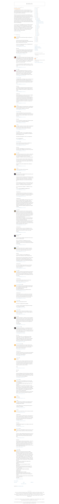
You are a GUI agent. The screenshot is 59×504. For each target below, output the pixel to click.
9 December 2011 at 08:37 (20, 355)
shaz (16, 316)
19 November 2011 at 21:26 (21, 67)
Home (24, 482)
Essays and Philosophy (19, 284)
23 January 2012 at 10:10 (20, 412)
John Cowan (17, 428)
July (36, 29)
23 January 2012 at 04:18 (20, 407)
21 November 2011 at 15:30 (21, 129)
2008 (36, 39)
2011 (36, 17)
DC (16, 105)
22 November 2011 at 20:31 (21, 189)
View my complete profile (39, 62)
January (37, 35)
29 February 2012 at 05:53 (20, 420)
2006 (36, 41)
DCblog (29, 3)
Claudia (17, 209)
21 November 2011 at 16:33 (21, 139)
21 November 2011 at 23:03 (21, 145)
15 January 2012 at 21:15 (20, 377)
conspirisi (17, 357)
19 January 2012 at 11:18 (20, 398)
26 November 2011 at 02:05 (21, 282)
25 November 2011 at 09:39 (21, 268)
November (37, 19)
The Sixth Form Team (19, 343)
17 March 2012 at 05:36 (20, 437)
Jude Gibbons (18, 77)
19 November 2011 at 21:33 (21, 75)
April (37, 31)
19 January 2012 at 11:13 (20, 393)
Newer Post (15, 482)
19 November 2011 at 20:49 (21, 46)
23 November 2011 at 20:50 (21, 232)
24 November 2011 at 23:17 (21, 261)
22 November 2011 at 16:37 (21, 170)
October (37, 25)
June (37, 30)
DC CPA (17, 131)
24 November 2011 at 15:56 (21, 251)
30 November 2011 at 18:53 (21, 298)
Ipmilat (17, 69)
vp (16, 400)
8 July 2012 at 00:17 (19, 447)
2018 (36, 8)
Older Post (32, 482)
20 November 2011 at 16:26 (21, 109)
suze (16, 246)
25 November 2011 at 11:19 (21, 276)
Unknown (17, 300)
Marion (17, 270)
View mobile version (23, 483)
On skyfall (37, 24)
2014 (36, 13)
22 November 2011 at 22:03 (21, 207)
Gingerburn (17, 309)
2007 (36, 40)
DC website (36, 45)
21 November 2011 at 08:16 (21, 122)
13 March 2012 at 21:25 (20, 426)
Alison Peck (17, 379)
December (37, 18)
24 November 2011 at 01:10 (21, 244)
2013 (36, 14)
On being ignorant (38, 20)
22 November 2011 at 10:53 (21, 150)
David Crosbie (18, 172)
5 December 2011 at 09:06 (20, 341)
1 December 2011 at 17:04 (20, 307)
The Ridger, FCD (18, 326)
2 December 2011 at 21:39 (20, 324)
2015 (36, 12)
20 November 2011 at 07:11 (21, 91)
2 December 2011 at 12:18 (20, 314)
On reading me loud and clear (39, 21)
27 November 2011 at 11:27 (21, 290)
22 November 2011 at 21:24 (21, 196)
